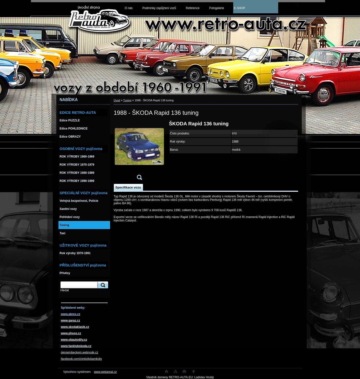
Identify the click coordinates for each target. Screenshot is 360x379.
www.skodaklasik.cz (75, 327)
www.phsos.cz (71, 333)
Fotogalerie (216, 8)
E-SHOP (239, 8)
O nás (129, 8)
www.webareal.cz (105, 372)
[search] (102, 285)
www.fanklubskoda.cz (76, 346)
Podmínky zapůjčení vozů (159, 8)
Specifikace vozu (128, 187)
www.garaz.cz (70, 320)
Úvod (117, 100)
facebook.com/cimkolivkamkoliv (81, 359)
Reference (192, 8)
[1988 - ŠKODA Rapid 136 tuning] (139, 152)
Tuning (127, 100)
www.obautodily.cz (74, 339)
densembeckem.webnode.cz (79, 352)
